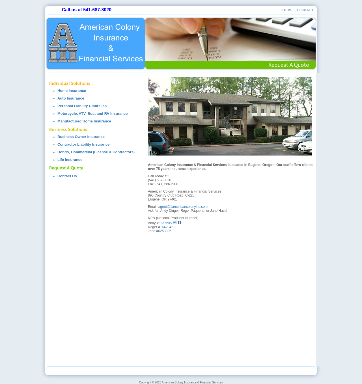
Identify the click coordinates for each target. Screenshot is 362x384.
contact (305, 10)
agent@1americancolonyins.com (183, 207)
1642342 (166, 227)
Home (287, 10)
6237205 (165, 223)
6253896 (164, 231)
